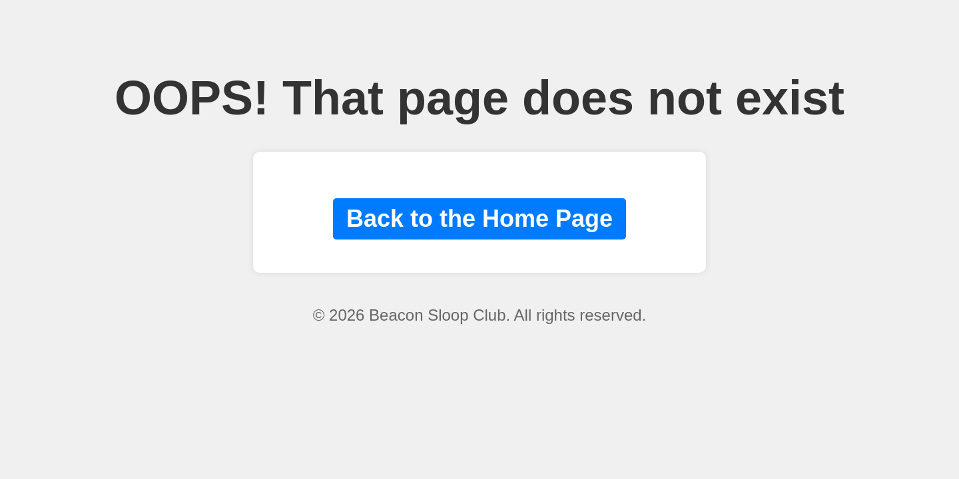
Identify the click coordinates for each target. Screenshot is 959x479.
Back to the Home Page (479, 218)
